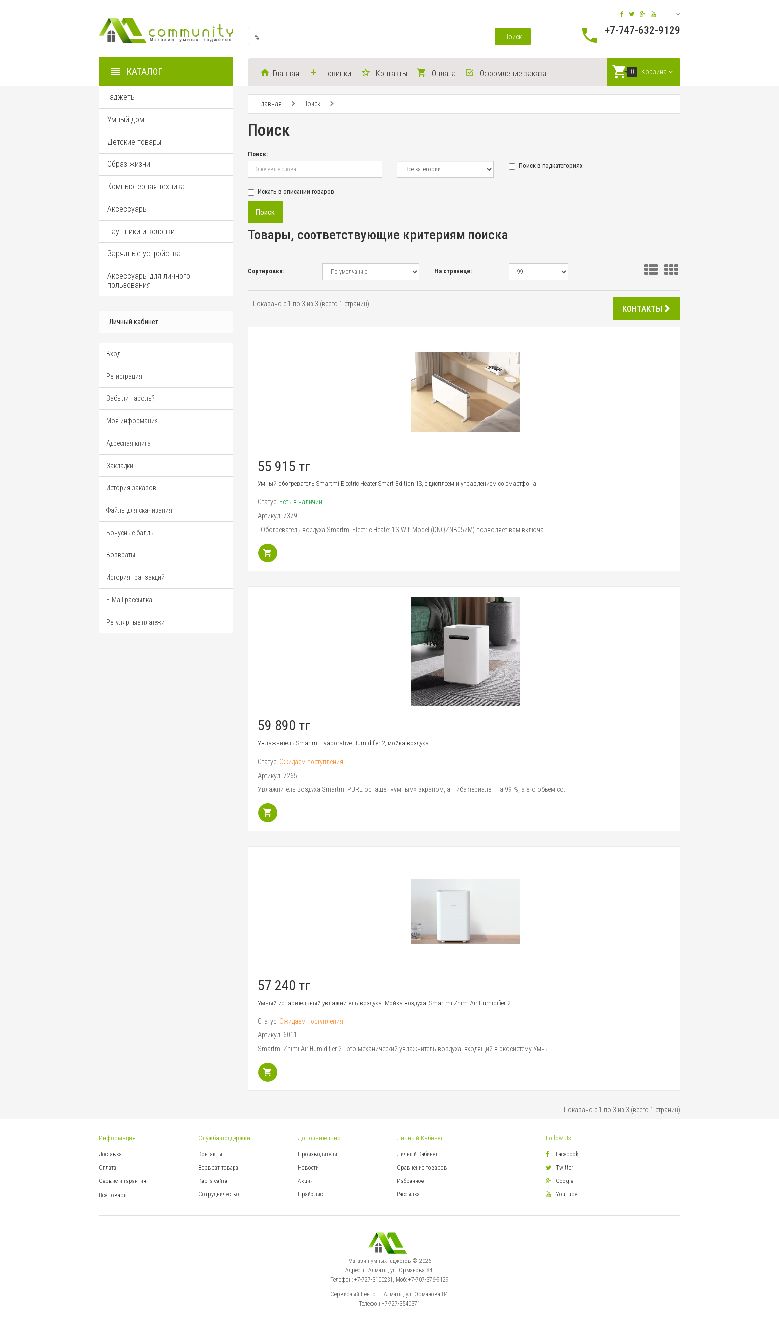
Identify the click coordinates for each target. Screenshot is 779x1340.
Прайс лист (311, 1194)
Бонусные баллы (130, 535)
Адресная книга (128, 445)
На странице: (453, 271)
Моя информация (132, 423)
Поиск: (258, 154)
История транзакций (135, 579)
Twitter (559, 1167)
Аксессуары (127, 210)
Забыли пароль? (130, 400)
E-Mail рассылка (129, 602)
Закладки (119, 468)
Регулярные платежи (135, 624)
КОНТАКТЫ (646, 309)
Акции (305, 1181)
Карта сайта (212, 1181)
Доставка (110, 1154)
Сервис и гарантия (122, 1181)
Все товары (113, 1195)
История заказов (131, 490)
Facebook (562, 1154)
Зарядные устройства (144, 255)
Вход (113, 356)
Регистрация (124, 378)
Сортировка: (266, 271)
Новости (308, 1167)
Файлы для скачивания (139, 512)
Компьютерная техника (146, 188)
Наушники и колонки (141, 232)
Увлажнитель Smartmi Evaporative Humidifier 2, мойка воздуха (343, 743)
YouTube (561, 1194)
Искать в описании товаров (291, 192)
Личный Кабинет (417, 1154)
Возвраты (120, 557)
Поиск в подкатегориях (546, 166)
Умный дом (125, 121)
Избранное (410, 1181)
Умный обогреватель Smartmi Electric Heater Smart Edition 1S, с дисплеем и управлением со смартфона (397, 483)
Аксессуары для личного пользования (148, 282)
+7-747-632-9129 (642, 30)
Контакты (210, 1154)
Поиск (513, 37)
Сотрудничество (218, 1194)
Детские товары (134, 143)
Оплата (107, 1167)
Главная (270, 105)
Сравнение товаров (422, 1167)
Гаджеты (121, 98)
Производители (317, 1154)
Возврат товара (218, 1167)
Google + (562, 1181)
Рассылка (408, 1194)
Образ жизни (128, 165)
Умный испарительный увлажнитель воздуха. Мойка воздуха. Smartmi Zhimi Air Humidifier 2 (384, 1003)
